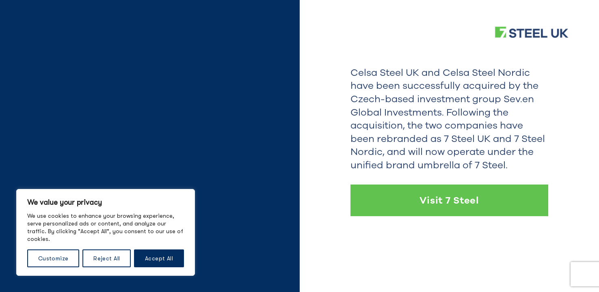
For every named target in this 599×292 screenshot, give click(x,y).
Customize (53, 258)
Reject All (106, 258)
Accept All (159, 258)
